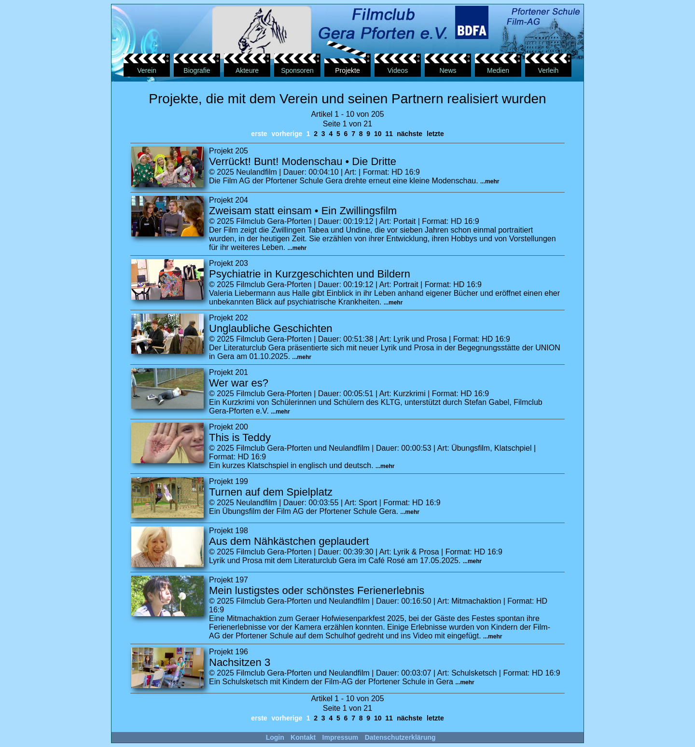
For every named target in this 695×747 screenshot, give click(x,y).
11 (388, 134)
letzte (435, 134)
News (447, 70)
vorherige (287, 134)
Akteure (247, 70)
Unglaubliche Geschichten (271, 328)
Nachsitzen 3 (239, 662)
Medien (498, 70)
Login (275, 737)
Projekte (347, 70)
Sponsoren (297, 70)
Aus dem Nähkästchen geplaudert (289, 541)
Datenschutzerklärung (400, 737)
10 (377, 134)
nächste (409, 134)
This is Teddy (240, 437)
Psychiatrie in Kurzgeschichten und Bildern (309, 274)
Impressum (340, 737)
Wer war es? (238, 383)
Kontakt (303, 737)
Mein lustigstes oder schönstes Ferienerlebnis (316, 590)
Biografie (196, 70)
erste (259, 134)
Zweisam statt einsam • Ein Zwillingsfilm (303, 211)
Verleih (548, 70)
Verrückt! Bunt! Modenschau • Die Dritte (302, 161)
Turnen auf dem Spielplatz (271, 492)
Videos (398, 70)
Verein (146, 70)
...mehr (489, 181)
